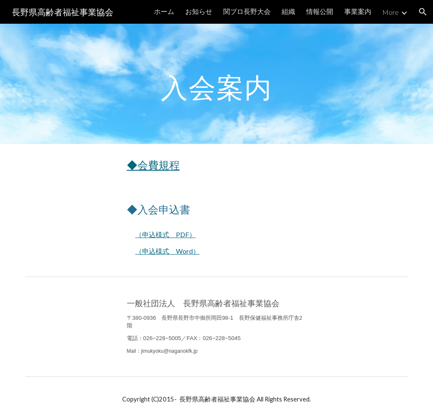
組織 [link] (288, 11)
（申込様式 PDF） (165, 234)
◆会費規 (148, 164)
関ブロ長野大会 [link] (247, 11)
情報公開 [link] (319, 11)
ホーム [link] (164, 11)
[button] (423, 12)
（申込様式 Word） (167, 251)
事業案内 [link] (357, 11)
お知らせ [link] (198, 11)
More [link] (390, 12)
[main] (216, 83)
